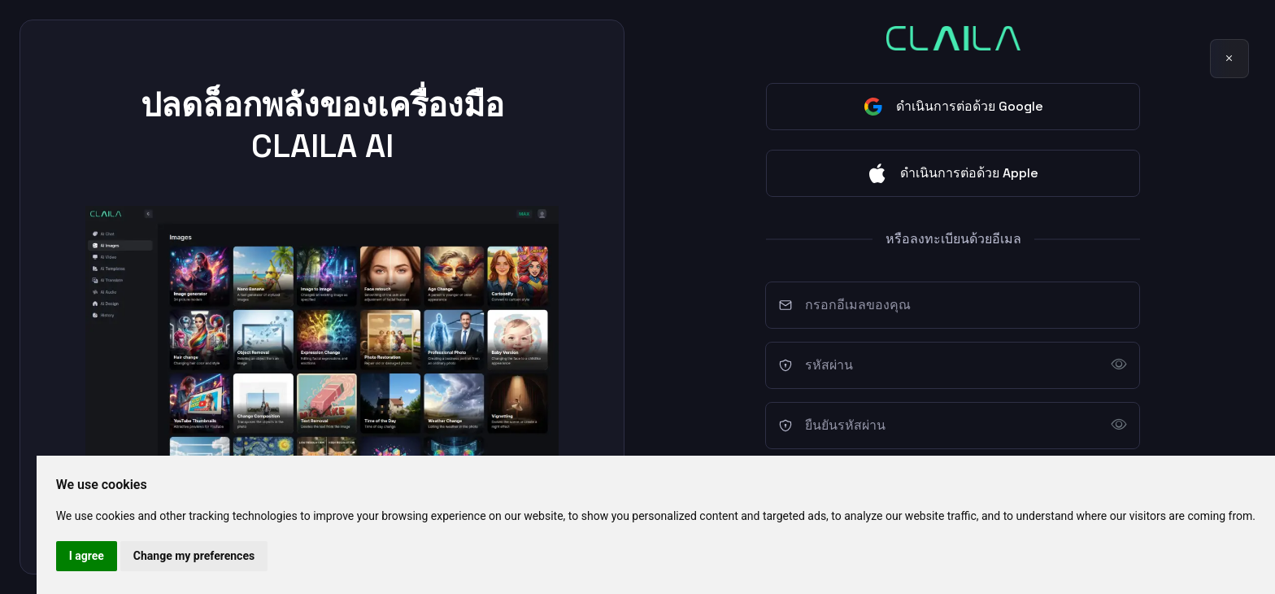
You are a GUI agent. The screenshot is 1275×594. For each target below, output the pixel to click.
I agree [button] (86, 555)
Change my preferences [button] (194, 555)
